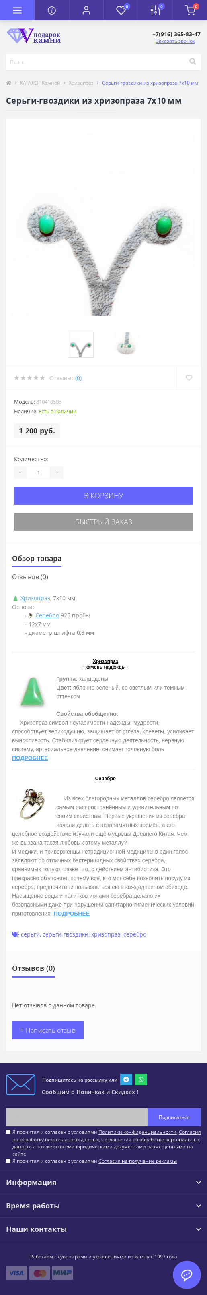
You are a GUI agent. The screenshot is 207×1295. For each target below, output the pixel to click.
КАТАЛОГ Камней (40, 82)
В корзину (103, 495)
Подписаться (174, 1117)
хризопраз (106, 934)
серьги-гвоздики (65, 934)
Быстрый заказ (103, 521)
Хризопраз (81, 82)
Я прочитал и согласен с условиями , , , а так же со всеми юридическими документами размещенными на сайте (106, 1143)
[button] (86, 10)
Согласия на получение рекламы (137, 1161)
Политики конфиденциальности (137, 1132)
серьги (30, 934)
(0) (78, 378)
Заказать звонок (175, 40)
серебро (134, 934)
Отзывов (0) (30, 576)
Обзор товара (36, 558)
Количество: (31, 459)
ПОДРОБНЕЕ (30, 758)
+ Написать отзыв (48, 1030)
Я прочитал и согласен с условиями (94, 1161)
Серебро (47, 615)
